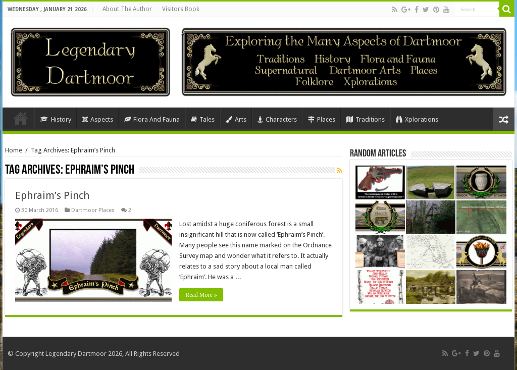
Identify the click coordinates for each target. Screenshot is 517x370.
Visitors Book (180, 9)
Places (321, 119)
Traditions (365, 119)
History (55, 119)
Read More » (201, 294)
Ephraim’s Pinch (52, 195)
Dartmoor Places (93, 210)
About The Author (127, 9)
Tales (203, 119)
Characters (277, 119)
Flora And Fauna (152, 119)
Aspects (97, 119)
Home (21, 118)
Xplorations (417, 119)
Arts (236, 119)
